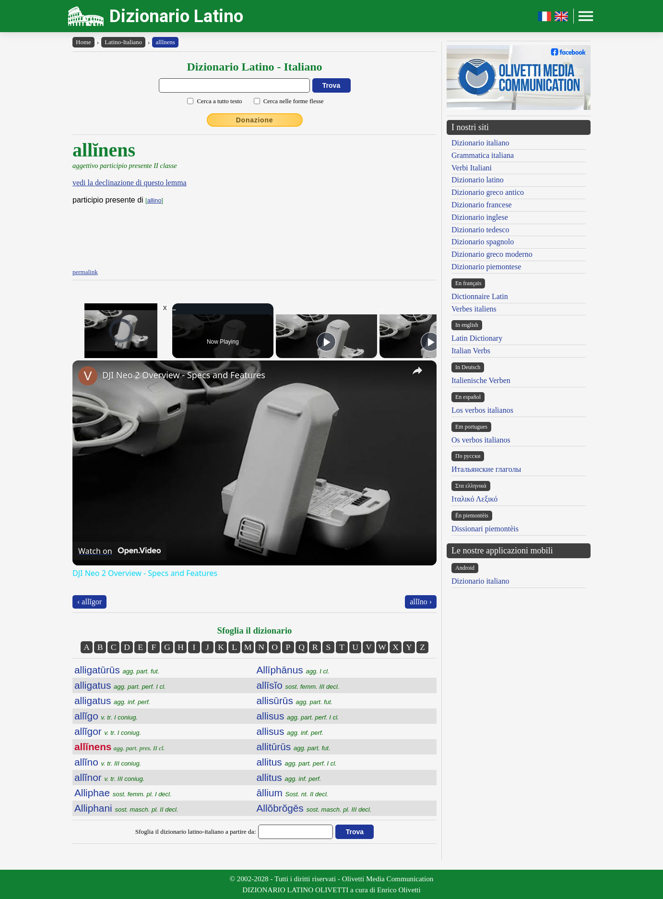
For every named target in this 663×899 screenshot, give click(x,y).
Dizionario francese (481, 205)
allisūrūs (295, 700)
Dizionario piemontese (486, 267)
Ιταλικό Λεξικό (474, 499)
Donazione (254, 120)
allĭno (107, 761)
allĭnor (109, 777)
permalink (85, 272)
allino (154, 200)
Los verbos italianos (482, 410)
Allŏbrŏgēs (314, 808)
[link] (87, 375)
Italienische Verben (480, 380)
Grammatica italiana (482, 155)
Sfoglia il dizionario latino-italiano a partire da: (195, 831)
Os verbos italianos (480, 440)
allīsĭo (298, 685)
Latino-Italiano (123, 42)
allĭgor (107, 731)
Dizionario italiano (480, 143)
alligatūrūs (116, 669)
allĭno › (421, 602)
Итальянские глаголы (486, 469)
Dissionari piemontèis (485, 529)
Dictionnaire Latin (479, 296)
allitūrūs (294, 746)
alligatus (120, 685)
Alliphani (126, 808)
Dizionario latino (477, 180)
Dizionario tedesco (480, 230)
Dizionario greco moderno (492, 254)
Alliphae (123, 792)
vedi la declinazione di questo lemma (129, 183)
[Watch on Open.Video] (119, 551)
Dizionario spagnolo (482, 242)
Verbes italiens (474, 309)
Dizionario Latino (176, 16)
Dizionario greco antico (487, 192)
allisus (298, 715)
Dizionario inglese (479, 217)
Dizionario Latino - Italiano (254, 66)
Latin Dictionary (476, 338)
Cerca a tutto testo (219, 101)
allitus (297, 761)
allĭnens (165, 42)
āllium (293, 792)
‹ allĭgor (89, 602)
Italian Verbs (470, 351)
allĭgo (106, 715)
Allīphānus (293, 669)
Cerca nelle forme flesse (293, 101)
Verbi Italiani (471, 168)
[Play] (326, 341)
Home (83, 42)
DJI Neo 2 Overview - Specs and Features (183, 375)
